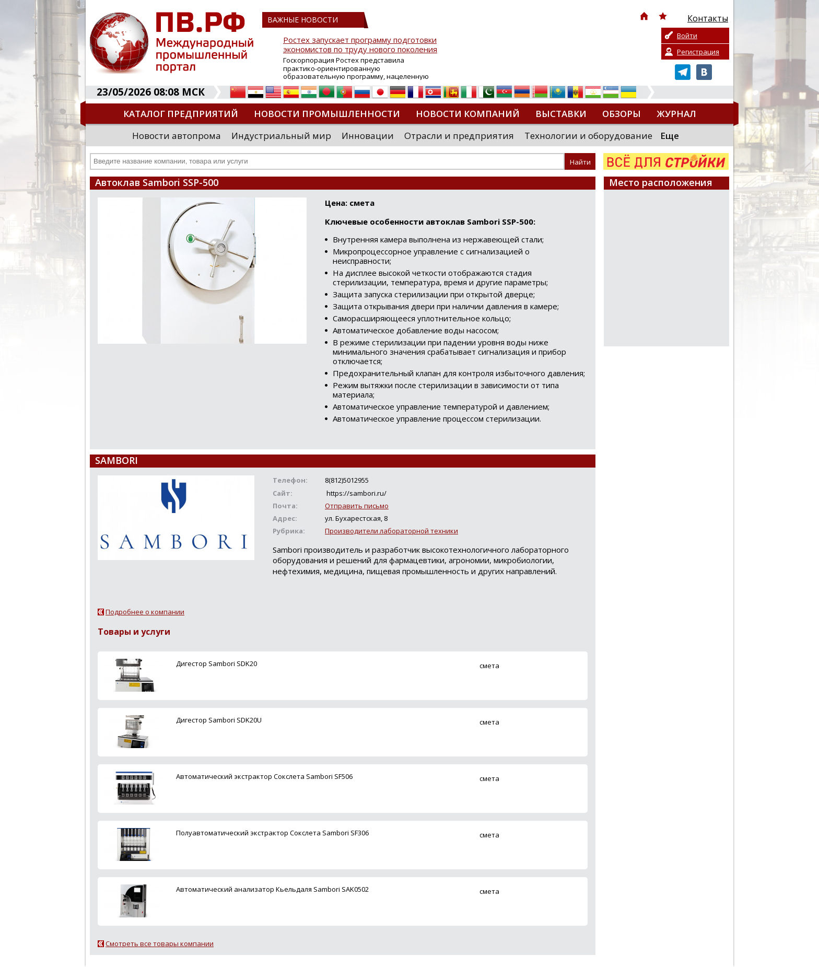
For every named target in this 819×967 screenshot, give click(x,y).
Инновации (368, 136)
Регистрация (698, 51)
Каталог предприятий (180, 114)
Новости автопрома (176, 136)
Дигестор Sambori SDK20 (216, 663)
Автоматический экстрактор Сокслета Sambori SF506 (264, 776)
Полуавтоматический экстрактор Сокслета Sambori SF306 (272, 832)
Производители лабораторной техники (391, 530)
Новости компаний (468, 114)
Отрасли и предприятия (459, 136)
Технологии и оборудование (588, 136)
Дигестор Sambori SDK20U (219, 720)
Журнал (676, 114)
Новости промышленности (327, 114)
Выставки (561, 114)
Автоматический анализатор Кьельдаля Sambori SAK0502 (272, 889)
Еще (669, 136)
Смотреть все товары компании (160, 943)
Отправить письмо (357, 505)
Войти (687, 35)
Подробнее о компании (145, 611)
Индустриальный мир (281, 136)
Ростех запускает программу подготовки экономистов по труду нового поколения (360, 45)
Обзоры (621, 114)
